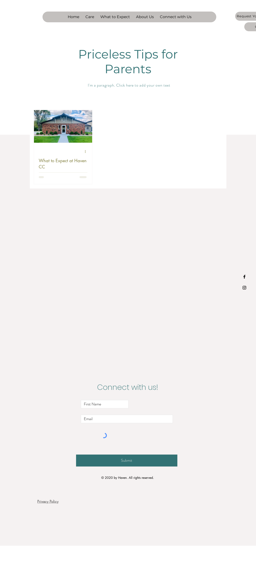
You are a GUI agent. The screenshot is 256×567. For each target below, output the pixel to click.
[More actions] (86, 151)
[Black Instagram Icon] (244, 287)
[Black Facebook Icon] (244, 276)
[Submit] (126, 460)
